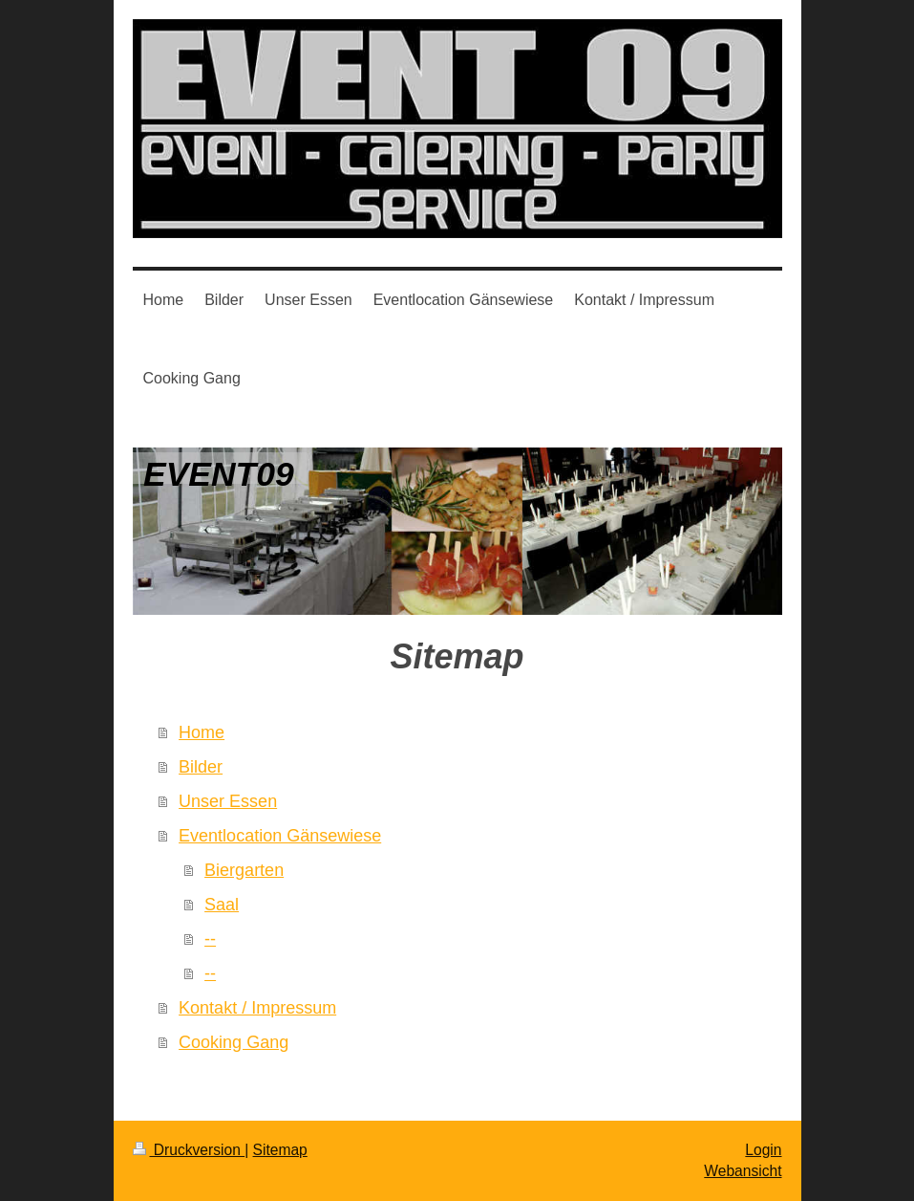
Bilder (201, 766)
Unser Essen (228, 801)
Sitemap (280, 1150)
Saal (221, 904)
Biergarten (244, 870)
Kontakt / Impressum (257, 1007)
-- (210, 939)
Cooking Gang (233, 1042)
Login (763, 1150)
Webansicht (742, 1171)
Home (201, 732)
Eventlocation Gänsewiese (280, 835)
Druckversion (189, 1150)
